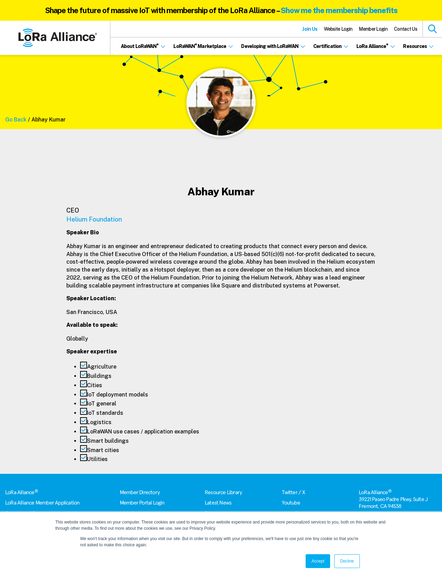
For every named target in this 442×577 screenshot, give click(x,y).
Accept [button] (317, 561)
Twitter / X (293, 492)
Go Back (16, 119)
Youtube (291, 503)
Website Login (338, 29)
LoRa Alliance (21, 492)
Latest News (218, 503)
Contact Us (405, 29)
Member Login (373, 29)
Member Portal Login (142, 503)
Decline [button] (347, 561)
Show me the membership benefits (339, 10)
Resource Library (223, 492)
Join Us (309, 29)
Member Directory (140, 492)
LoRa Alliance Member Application (42, 503)
